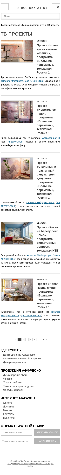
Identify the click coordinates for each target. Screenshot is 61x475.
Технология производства (18, 386)
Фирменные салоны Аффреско (22, 358)
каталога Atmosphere (12, 81)
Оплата (7, 402)
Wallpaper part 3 (51, 138)
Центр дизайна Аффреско (19, 354)
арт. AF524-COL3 (34, 81)
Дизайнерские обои (15, 375)
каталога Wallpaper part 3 (40, 202)
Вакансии (9, 417)
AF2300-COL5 (15, 141)
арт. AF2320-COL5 (31, 315)
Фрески (7, 378)
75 (42, 339)
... (39, 339)
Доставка (8, 406)
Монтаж (8, 410)
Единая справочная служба (30, 6)
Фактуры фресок (13, 390)
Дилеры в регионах (14, 362)
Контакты (8, 414)
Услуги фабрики (12, 382)
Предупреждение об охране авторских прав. (27, 464)
